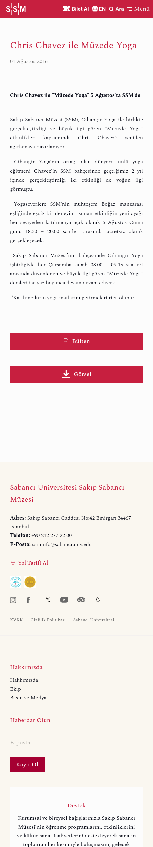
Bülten (76, 341)
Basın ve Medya (28, 698)
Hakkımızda (24, 680)
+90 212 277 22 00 (51, 535)
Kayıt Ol (27, 764)
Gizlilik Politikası (48, 620)
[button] (138, 9)
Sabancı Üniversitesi (93, 620)
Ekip (15, 689)
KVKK (16, 620)
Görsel (76, 374)
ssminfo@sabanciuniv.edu (62, 544)
